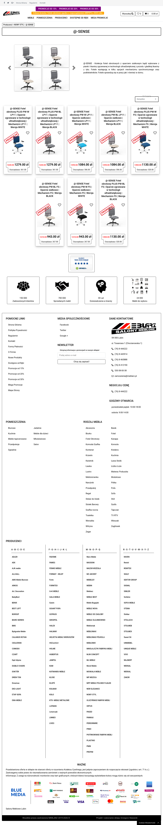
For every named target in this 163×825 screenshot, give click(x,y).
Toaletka (89, 515)
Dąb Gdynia (16, 660)
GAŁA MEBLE (54, 597)
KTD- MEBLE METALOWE (59, 700)
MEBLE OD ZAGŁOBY (95, 614)
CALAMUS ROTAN (19, 637)
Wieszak (115, 521)
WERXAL (127, 672)
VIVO (126, 654)
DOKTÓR (15, 672)
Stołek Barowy (92, 504)
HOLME (52, 649)
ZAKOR (127, 677)
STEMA (127, 608)
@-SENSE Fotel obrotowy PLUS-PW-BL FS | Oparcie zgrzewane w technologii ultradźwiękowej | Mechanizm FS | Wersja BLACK (113, 190)
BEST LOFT (16, 608)
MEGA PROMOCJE (99, 18)
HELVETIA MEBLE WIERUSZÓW (61, 637)
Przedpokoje (13, 444)
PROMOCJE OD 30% (89, 9)
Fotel (113, 433)
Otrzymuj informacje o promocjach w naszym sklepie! (79, 350)
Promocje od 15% (16, 368)
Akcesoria (90, 428)
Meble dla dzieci (41, 433)
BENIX (14, 603)
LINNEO (52, 718)
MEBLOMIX (91, 643)
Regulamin (33, 3)
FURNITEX (53, 586)
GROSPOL (53, 620)
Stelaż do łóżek (92, 499)
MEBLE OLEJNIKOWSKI (96, 620)
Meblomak (91, 626)
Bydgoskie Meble (19, 631)
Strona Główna (21, 3)
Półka (113, 482)
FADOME (52, 557)
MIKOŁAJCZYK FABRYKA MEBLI (99, 649)
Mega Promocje (15, 385)
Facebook (64, 325)
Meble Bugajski (93, 603)
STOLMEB (128, 626)
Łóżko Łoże (116, 466)
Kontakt (42, 3)
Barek (113, 428)
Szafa (113, 504)
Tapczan (115, 510)
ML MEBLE (91, 660)
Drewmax (15, 683)
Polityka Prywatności (17, 330)
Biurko (88, 433)
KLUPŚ (52, 683)
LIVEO (51, 723)
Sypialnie (12, 450)
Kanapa (114, 439)
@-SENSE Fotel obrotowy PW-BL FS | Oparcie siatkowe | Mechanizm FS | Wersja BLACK (50, 189)
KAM (51, 666)
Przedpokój (91, 488)
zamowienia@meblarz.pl (124, 376)
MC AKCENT (92, 574)
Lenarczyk (53, 712)
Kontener (90, 450)
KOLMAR (53, 689)
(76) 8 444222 (119, 349)
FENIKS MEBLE (55, 568)
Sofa (113, 493)
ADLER (14, 557)
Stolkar (127, 614)
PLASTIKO (91, 740)
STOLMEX (128, 631)
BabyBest (15, 597)
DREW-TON (16, 677)
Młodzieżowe (40, 439)
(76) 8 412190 (119, 365)
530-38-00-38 (119, 370)
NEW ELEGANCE (93, 689)
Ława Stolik (116, 461)
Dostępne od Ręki (16, 363)
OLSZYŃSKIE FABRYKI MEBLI (98, 700)
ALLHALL (15, 574)
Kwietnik (89, 461)
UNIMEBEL (128, 643)
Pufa (113, 488)
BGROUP (15, 614)
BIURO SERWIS (18, 620)
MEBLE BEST (92, 597)
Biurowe (12, 428)
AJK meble (16, 568)
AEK (13, 563)
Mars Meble (91, 557)
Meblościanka (92, 477)
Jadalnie (37, 428)
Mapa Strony (14, 390)
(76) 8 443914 (119, 354)
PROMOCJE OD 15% (47, 9)
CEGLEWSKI (17, 643)
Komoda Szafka (93, 444)
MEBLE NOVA (92, 608)
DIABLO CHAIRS (18, 666)
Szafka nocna (92, 510)
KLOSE (52, 677)
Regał (88, 493)
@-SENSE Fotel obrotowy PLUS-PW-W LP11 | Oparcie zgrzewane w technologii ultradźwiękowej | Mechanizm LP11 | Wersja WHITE (18, 118)
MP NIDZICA (92, 677)
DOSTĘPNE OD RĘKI (79, 18)
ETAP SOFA (16, 695)
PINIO (89, 729)
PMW (89, 746)
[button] (9, 67)
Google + (64, 336)
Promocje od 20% (16, 374)
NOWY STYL (91, 695)
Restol (126, 563)
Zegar (88, 531)
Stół (113, 499)
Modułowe (116, 477)
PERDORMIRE (92, 723)
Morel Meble (92, 666)
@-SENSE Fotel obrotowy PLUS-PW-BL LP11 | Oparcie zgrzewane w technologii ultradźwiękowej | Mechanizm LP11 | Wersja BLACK (49, 118)
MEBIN (89, 586)
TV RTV (114, 515)
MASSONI (90, 563)
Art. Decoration (18, 591)
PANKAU (90, 718)
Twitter (63, 330)
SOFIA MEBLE (129, 603)
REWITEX (127, 568)
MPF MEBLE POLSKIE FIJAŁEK (99, 683)
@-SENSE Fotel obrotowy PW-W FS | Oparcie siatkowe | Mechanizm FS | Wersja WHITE (81, 189)
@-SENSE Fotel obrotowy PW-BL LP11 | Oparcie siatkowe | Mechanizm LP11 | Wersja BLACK (113, 117)
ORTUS (89, 706)
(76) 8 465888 (119, 359)
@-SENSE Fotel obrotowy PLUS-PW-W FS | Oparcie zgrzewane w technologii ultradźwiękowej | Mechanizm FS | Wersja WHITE (145, 118)
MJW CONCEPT (93, 654)
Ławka (89, 466)
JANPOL (52, 660)
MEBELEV (90, 580)
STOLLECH (128, 620)
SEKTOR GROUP (130, 580)
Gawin (51, 603)
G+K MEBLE (54, 591)
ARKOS (15, 586)
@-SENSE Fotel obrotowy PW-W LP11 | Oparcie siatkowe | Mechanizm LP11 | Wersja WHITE (81, 117)
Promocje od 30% (16, 379)
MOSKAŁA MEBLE (94, 672)
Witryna (89, 526)
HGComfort (54, 643)
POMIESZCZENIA (44, 18)
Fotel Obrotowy (92, 439)
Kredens (115, 450)
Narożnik (90, 482)
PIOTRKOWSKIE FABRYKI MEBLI (99, 735)
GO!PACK (53, 614)
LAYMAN (53, 706)
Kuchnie (11, 433)
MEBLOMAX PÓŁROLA (96, 637)
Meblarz (90, 591)
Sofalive (127, 597)
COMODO (15, 649)
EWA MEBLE (17, 700)
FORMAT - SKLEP (56, 574)
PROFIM (90, 752)
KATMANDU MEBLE (57, 672)
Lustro (88, 471)
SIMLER (127, 591)
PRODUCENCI (61, 18)
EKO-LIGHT (16, 689)
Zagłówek (115, 526)
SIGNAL (127, 586)
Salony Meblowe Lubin (16, 809)
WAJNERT (128, 660)
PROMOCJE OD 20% (68, 9)
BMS (14, 626)
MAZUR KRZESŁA (94, 568)
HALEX (52, 626)
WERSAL (127, 666)
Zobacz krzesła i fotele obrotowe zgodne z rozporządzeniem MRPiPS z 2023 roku (67, 13)
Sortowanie (147, 96)
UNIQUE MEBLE (130, 649)
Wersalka (90, 521)
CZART (15, 654)
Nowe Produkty (15, 357)
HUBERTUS (53, 654)
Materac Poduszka (119, 471)
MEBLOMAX (91, 631)
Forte (51, 580)
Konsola (115, 444)
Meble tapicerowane (17, 439)
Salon (36, 444)
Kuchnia (114, 455)
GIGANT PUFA (55, 608)
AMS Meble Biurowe (20, 580)
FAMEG (52, 563)
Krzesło (89, 455)
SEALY (126, 574)
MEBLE (31, 18)
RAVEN (127, 557)
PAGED (89, 712)
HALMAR (53, 631)
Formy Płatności (15, 346)
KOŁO (51, 695)
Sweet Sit (127, 637)
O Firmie (12, 352)
